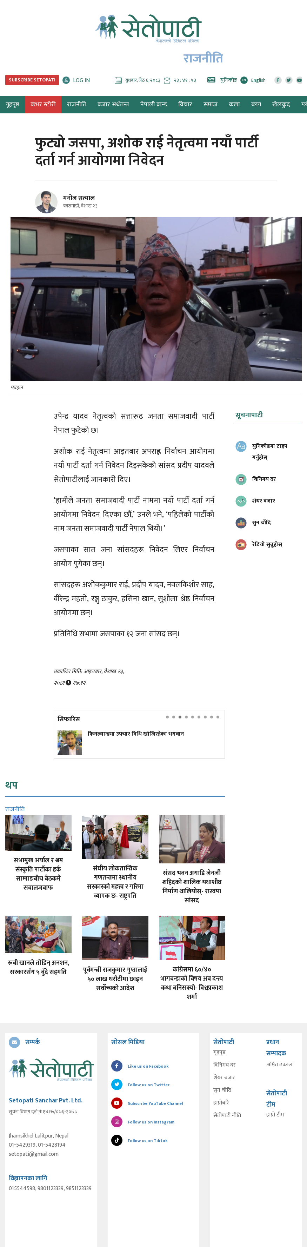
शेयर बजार (224, 1077)
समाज (210, 104)
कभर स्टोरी (43, 104)
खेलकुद (281, 104)
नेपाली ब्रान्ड (153, 104)
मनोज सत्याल (79, 198)
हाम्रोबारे (221, 1103)
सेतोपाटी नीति (227, 1115)
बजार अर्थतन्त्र (113, 104)
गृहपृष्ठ (219, 1052)
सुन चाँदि (222, 1090)
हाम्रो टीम (275, 1115)
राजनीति (76, 104)
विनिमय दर (224, 1065)
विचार (185, 104)
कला (234, 104)
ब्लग (256, 104)
